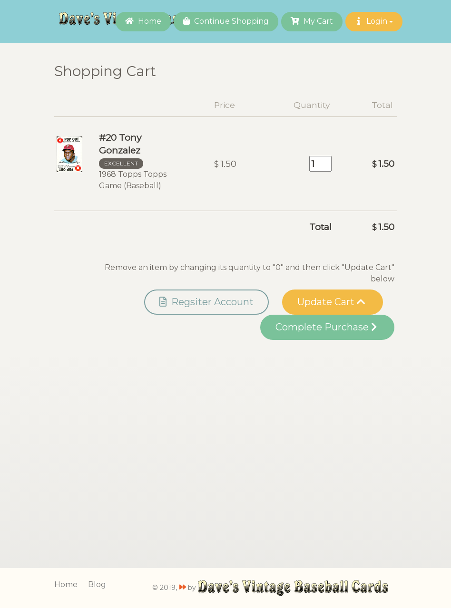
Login (374, 21)
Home (143, 21)
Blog (97, 584)
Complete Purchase (326, 327)
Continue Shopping (226, 21)
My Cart (312, 21)
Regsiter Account (206, 302)
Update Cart (331, 302)
